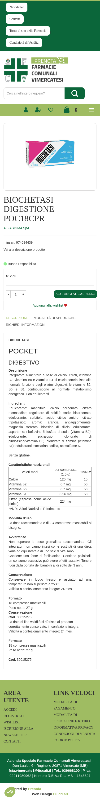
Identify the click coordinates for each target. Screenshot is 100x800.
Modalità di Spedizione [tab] (55, 318)
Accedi (10, 709)
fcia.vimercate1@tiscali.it (30, 770)
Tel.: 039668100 (67, 770)
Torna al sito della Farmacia (27, 31)
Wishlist (12, 722)
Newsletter (16, 7)
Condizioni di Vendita (24, 42)
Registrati (14, 716)
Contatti (14, 19)
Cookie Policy (67, 740)
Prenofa (34, 789)
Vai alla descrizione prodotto (24, 249)
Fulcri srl (60, 794)
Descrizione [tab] (17, 318)
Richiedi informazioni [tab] (25, 325)
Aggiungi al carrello (75, 294)
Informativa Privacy (73, 727)
